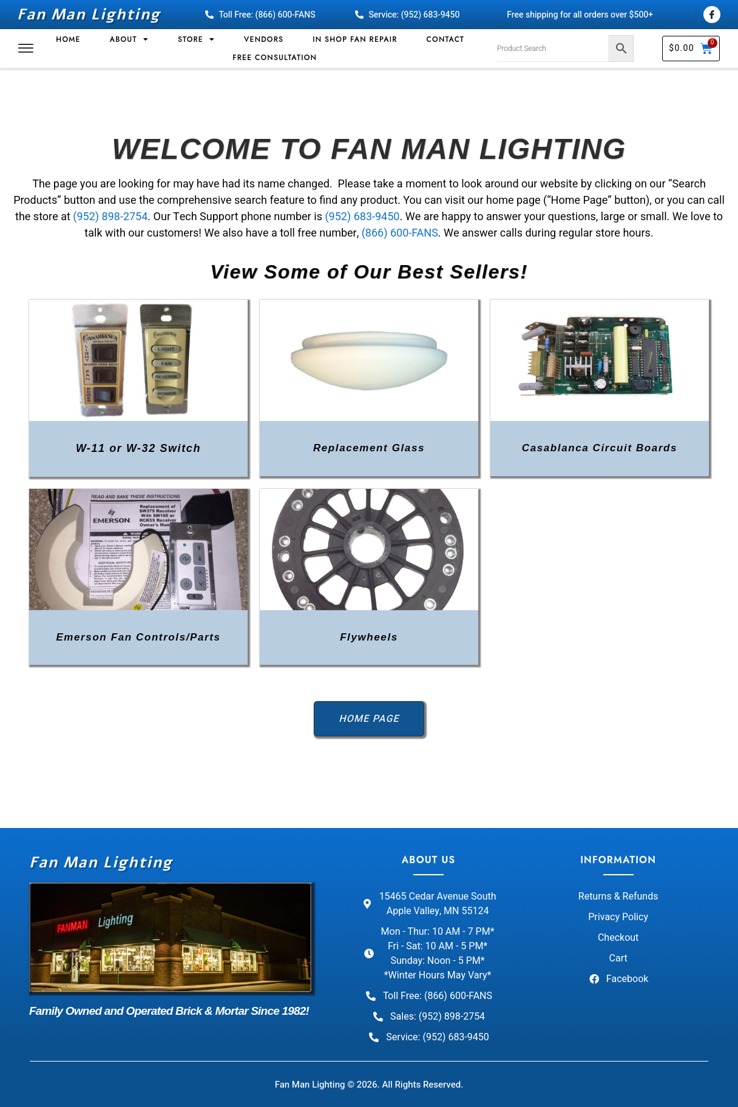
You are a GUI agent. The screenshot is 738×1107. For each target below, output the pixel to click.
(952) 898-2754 (110, 217)
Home (68, 39)
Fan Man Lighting (88, 14)
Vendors (263, 39)
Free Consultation (274, 57)
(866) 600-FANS (400, 233)
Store (196, 39)
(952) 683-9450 (362, 217)
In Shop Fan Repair (355, 39)
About (129, 39)
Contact (445, 39)
